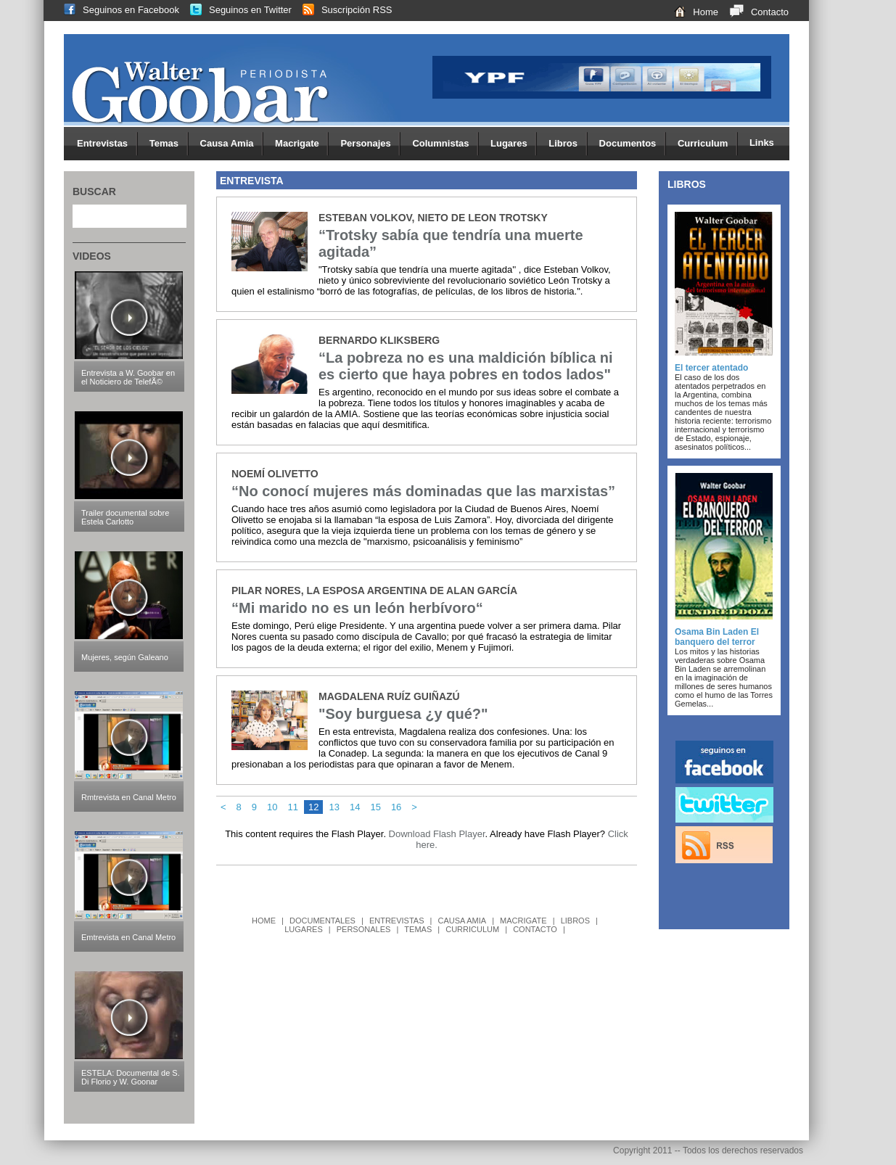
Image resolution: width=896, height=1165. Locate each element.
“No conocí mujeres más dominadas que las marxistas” (423, 491)
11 (293, 807)
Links (761, 142)
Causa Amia (232, 144)
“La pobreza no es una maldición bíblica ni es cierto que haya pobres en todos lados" (465, 366)
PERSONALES (364, 929)
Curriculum (708, 144)
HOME (264, 920)
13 (334, 807)
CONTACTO (535, 929)
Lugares (513, 144)
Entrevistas (107, 144)
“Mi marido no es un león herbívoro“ (357, 608)
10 (272, 807)
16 (396, 807)
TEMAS (418, 929)
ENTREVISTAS (396, 920)
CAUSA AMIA (461, 920)
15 (375, 807)
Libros (567, 144)
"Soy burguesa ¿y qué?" (403, 714)
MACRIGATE (523, 920)
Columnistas (445, 144)
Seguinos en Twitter (235, 9)
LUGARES (303, 929)
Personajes (370, 144)
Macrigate (302, 144)
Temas (169, 144)
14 (355, 807)
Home (690, 12)
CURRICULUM (472, 929)
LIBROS (575, 920)
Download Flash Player (437, 833)
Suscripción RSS (342, 9)
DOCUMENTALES (322, 920)
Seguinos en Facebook (116, 9)
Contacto (753, 12)
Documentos (632, 144)
